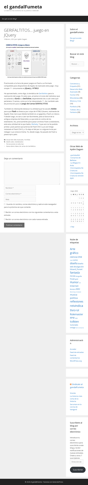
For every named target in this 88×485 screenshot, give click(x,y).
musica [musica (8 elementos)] (73, 294)
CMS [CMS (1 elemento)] (71, 260)
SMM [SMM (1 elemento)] (76, 318)
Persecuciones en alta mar (15, 144)
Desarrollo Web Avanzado (15, 140)
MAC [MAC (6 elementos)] (78, 289)
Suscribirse (78, 469)
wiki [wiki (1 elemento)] (77, 327)
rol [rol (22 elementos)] (77, 310)
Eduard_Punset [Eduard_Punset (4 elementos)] (76, 269)
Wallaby (34, 124)
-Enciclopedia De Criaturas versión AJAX (76, 175)
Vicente (73, 393)
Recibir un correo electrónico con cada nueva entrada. (27, 219)
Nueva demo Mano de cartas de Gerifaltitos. (21, 146)
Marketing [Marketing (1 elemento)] (72, 292)
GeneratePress (57, 482)
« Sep (72, 226)
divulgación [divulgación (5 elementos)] (79, 266)
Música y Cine (75, 101)
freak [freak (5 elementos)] (72, 279)
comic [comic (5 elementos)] (75, 260)
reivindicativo (19, 142)
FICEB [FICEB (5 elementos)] (72, 276)
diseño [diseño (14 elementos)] (73, 263)
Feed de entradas (77, 352)
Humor (73, 95)
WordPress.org (76, 361)
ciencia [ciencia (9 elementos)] (73, 256)
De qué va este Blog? (9, 19)
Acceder (73, 349)
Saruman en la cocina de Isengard (75, 407)
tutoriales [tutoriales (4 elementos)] (74, 325)
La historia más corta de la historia (76, 398)
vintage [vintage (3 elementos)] (72, 327)
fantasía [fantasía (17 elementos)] (75, 272)
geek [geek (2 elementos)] (76, 279)
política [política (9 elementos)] (74, 297)
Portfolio (27, 140)
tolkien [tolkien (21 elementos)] (74, 321)
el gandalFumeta (23, 7)
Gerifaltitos (43, 93)
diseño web (10, 142)
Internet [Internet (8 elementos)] (74, 285)
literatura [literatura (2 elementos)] (73, 289)
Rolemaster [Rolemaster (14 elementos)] (76, 314)
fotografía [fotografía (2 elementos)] (78, 276)
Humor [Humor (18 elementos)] (74, 282)
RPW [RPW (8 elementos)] (72, 317)
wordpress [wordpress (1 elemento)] (81, 327)
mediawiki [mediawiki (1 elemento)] (78, 292)
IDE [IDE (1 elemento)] (80, 283)
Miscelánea (74, 98)
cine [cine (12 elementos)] (79, 256)
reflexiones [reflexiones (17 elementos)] (76, 301)
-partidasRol (75, 155)
